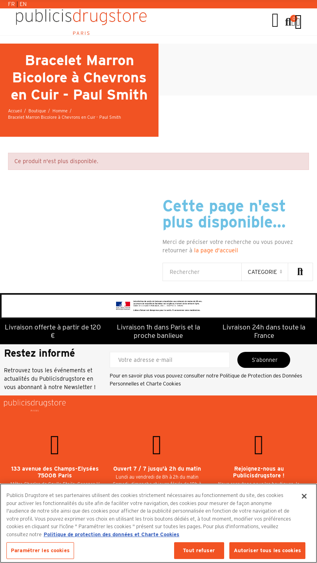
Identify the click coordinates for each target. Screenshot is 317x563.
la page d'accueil (216, 250)
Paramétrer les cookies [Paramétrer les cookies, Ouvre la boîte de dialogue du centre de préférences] (40, 550)
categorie (262, 272)
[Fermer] (304, 496)
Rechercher (300, 272)
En (23, 4)
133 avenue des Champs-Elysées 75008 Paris (55, 472)
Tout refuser (199, 550)
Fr (12, 4)
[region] (158, 523)
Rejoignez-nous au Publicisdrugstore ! (259, 472)
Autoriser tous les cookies (267, 550)
